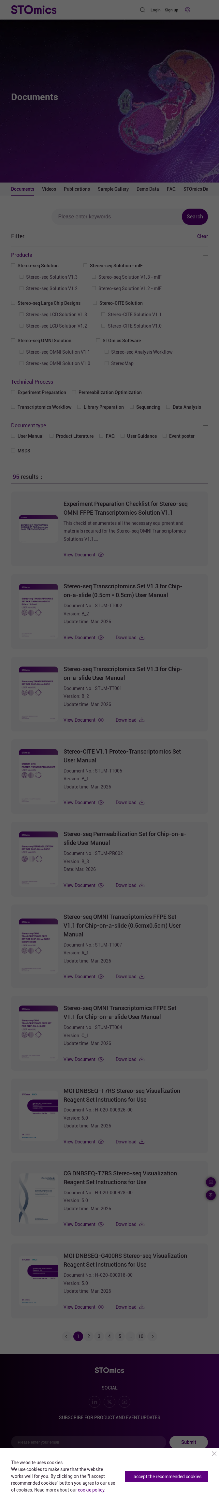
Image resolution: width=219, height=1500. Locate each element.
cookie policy (91, 1490)
